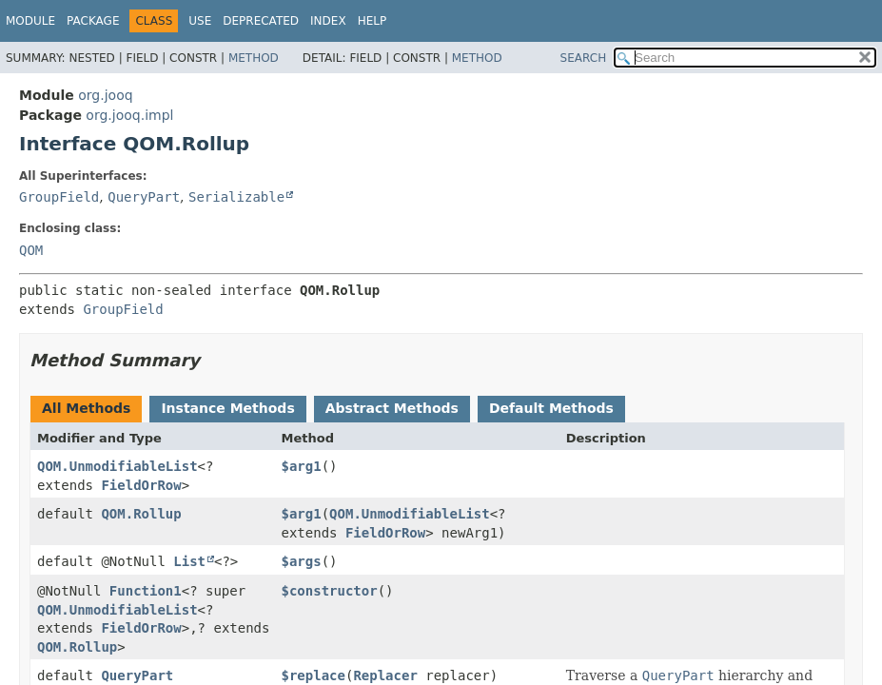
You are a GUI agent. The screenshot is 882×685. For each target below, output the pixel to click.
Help (372, 21)
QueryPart (144, 197)
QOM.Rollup (141, 513)
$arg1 (302, 466)
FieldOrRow (141, 485)
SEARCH (583, 58)
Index (328, 21)
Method (253, 58)
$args (302, 561)
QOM (31, 250)
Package (93, 21)
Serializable (236, 197)
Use (199, 21)
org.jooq (105, 95)
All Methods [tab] (86, 408)
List (189, 561)
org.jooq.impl (129, 115)
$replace (313, 675)
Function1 (145, 590)
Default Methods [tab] (551, 408)
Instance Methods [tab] (227, 408)
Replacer (385, 675)
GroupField (59, 197)
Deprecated (261, 21)
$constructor (330, 590)
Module (30, 21)
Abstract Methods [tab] (392, 408)
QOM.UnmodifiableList (117, 466)
